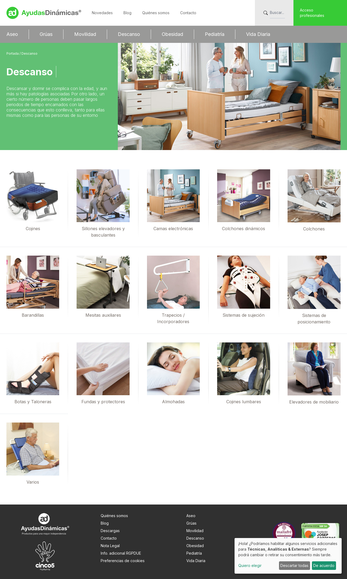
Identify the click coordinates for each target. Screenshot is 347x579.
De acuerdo (323, 565)
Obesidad (172, 34)
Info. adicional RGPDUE (121, 553)
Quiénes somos (155, 12)
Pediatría (214, 34)
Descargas (110, 530)
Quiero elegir (250, 565)
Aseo (12, 34)
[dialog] (288, 556)
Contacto (188, 12)
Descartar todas (294, 565)
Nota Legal (110, 545)
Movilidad (85, 34)
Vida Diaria (258, 34)
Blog (127, 12)
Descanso (129, 34)
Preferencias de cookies (123, 560)
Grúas (46, 34)
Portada (13, 53)
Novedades (102, 12)
